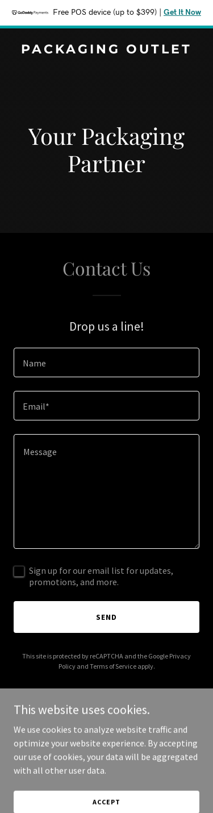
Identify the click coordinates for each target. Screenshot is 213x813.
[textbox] (106, 362)
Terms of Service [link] (113, 666)
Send (106, 617)
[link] (106, 50)
